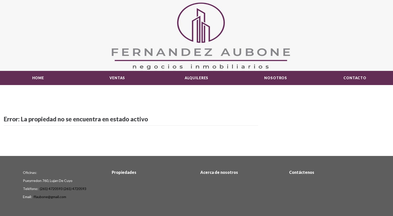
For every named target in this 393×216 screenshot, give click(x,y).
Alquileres (196, 78)
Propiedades (124, 172)
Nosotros (275, 78)
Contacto (354, 78)
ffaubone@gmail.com (49, 197)
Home (38, 78)
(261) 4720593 (51, 188)
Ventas (117, 78)
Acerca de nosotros (219, 172)
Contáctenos (301, 172)
